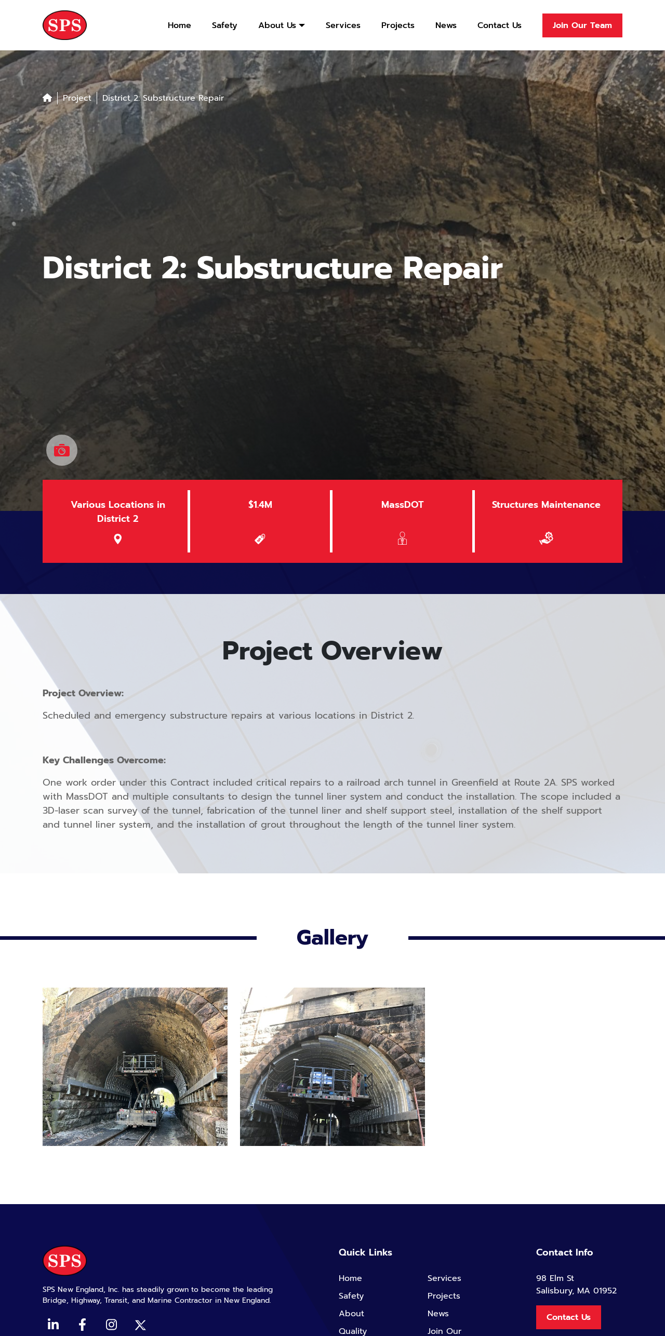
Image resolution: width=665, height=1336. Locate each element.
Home (179, 25)
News (446, 25)
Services (343, 25)
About (351, 1313)
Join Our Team (582, 25)
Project (77, 98)
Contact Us (499, 25)
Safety (224, 25)
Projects (398, 25)
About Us (277, 25)
